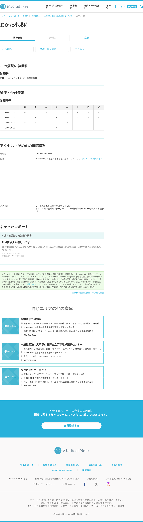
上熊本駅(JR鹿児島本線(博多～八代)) (58, 16)
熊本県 (25, 16)
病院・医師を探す (91, 6)
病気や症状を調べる (54, 6)
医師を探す (117, 465)
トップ (2, 16)
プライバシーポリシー (44, 484)
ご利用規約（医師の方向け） (119, 478)
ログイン (121, 6)
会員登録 (132, 6)
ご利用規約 (92, 478)
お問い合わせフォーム (34, 284)
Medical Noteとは (18, 478)
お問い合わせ (69, 484)
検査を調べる (72, 465)
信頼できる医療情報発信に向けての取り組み (57, 478)
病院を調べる (14, 16)
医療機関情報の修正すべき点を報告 (88, 292)
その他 (108, 6)
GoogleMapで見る (92, 159)
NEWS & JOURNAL (62, 470)
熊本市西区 (36, 16)
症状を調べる (49, 465)
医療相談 (73, 6)
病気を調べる (26, 465)
